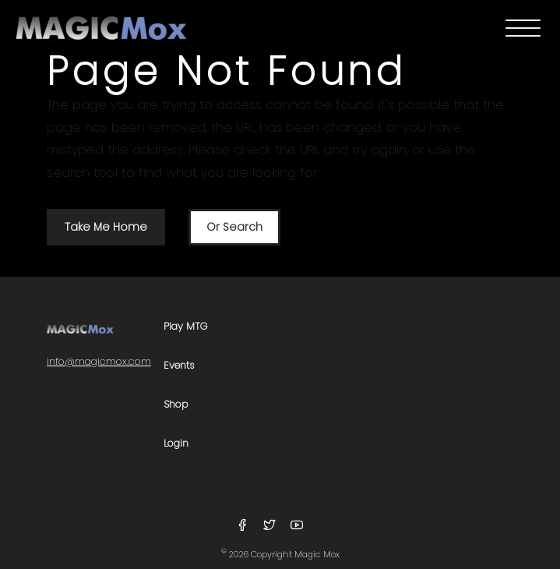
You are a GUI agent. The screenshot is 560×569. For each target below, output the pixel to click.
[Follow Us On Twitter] (271, 526)
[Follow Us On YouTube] (297, 526)
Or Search (234, 227)
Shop (176, 405)
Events (179, 366)
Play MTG (186, 327)
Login (176, 444)
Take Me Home (106, 227)
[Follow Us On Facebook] (244, 526)
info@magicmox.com (99, 361)
